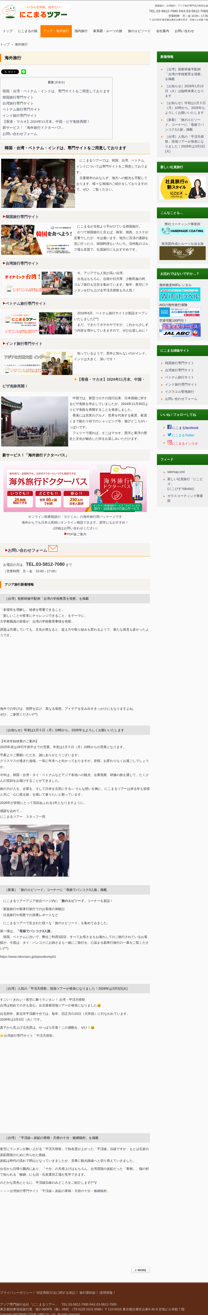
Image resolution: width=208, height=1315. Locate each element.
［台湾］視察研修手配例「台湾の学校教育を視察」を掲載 (47, 598)
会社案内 (162, 31)
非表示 (59, 82)
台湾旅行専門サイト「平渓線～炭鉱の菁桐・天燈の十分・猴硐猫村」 (60, 1191)
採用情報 (106, 1292)
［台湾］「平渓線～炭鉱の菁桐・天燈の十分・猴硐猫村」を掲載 (51, 1138)
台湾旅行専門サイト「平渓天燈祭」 (30, 1035)
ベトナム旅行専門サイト (22, 109)
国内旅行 (81, 31)
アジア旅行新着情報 (19, 584)
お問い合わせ (184, 31)
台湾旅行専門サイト (18, 103)
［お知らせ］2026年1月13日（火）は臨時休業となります (184, 91)
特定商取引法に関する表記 (56, 1292)
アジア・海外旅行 (56, 31)
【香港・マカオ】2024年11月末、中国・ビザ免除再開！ (46, 121)
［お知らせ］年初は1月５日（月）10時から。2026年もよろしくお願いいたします (64, 730)
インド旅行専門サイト (20, 115)
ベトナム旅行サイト (179, 377)
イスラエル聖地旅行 (179, 391)
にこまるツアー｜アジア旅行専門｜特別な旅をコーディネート (35, 24)
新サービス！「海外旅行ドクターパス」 (34, 127)
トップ (7, 31)
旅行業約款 (88, 1292)
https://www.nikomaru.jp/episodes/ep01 (28, 957)
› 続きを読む (140, 1275)
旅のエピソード (139, 31)
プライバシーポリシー (16, 1292)
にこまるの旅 (27, 31)
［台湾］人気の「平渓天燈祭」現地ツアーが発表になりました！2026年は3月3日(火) (66, 988)
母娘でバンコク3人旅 (34, 931)
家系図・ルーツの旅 (107, 31)
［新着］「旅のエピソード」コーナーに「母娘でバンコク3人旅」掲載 (56, 890)
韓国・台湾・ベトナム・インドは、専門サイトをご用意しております (56, 91)
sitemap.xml (176, 472)
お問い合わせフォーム (20, 134)
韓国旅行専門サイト (18, 97)
